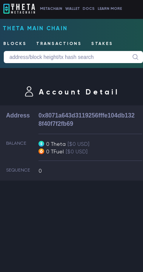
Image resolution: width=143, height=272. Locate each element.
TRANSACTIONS (59, 43)
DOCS (89, 8)
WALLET (72, 8)
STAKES (102, 43)
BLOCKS (15, 43)
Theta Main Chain (35, 28)
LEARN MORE (110, 8)
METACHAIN (51, 8)
